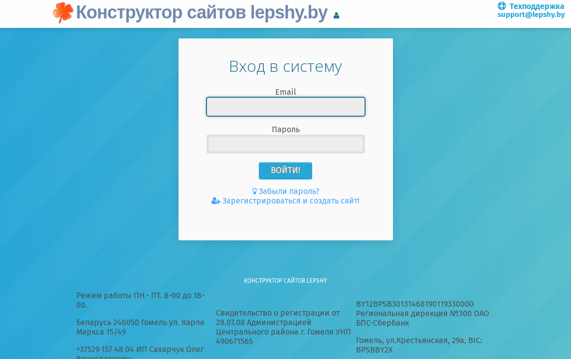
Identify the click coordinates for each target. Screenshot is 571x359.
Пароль (286, 129)
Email (285, 92)
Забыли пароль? (289, 191)
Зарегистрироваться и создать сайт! (291, 200)
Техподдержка (531, 10)
